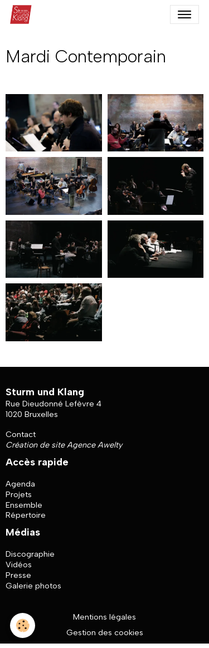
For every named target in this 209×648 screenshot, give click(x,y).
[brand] (23, 14)
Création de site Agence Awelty (64, 445)
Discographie (30, 554)
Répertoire (26, 515)
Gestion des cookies (104, 632)
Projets (19, 494)
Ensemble (24, 505)
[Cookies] (22, 625)
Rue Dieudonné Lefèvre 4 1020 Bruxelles (53, 409)
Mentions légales (104, 617)
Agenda (20, 484)
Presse (18, 575)
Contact (21, 434)
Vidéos (19, 564)
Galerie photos (33, 586)
